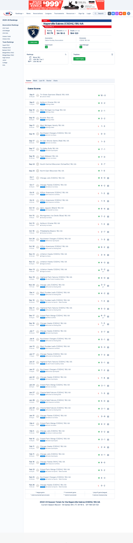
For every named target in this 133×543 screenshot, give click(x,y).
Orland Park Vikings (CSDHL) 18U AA (55, 316)
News (28, 13)
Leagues (48, 13)
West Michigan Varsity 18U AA (52, 125)
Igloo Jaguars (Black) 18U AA (52, 208)
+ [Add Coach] (46, 47)
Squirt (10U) (5, 45)
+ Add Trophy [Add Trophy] (79, 59)
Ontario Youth (6, 36)
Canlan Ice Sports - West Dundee (57, 302)
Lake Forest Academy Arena (55, 279)
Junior (4, 60)
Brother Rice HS (46, 118)
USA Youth (5, 28)
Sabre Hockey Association (54, 40)
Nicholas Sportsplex (53, 240)
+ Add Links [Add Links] (33, 42)
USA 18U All (37, 61)
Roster (49, 80)
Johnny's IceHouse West (54, 433)
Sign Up (81, 13)
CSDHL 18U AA (84, 40)
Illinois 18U (36, 57)
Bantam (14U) (6, 50)
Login (89, 13)
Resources (71, 13)
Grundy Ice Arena (47, 217)
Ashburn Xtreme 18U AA (50, 102)
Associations (38, 13)
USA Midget (6, 30)
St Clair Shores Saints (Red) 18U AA (54, 141)
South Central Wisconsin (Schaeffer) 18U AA (58, 164)
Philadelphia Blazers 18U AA (51, 231)
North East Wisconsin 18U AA (52, 171)
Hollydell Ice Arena (52, 210)
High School (6, 57)
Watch (42, 104)
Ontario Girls (6, 39)
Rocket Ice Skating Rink (54, 248)
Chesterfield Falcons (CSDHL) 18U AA (55, 392)
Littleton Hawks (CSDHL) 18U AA (53, 254)
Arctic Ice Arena (51, 135)
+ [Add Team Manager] (80, 47)
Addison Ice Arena (52, 187)
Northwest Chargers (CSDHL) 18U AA (55, 133)
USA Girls (5, 33)
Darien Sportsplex (52, 150)
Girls (3, 65)
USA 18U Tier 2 (38, 59)
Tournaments (59, 13)
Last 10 (41, 80)
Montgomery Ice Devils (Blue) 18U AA (55, 216)
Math (35, 80)
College (4, 62)
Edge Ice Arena (46, 256)
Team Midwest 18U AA (49, 156)
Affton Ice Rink (51, 317)
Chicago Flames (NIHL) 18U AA (52, 462)
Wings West (50, 104)
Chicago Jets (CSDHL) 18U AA (52, 178)
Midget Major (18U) (8, 55)
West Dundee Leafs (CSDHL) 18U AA (55, 292)
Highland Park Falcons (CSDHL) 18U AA (56, 277)
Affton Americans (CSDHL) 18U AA (54, 192)
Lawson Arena (46, 96)
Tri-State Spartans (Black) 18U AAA (54, 95)
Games (28, 80)
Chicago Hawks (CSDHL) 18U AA (53, 323)
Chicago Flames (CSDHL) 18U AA (53, 185)
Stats (56, 80)
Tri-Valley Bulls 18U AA (49, 148)
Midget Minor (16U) (8, 52)
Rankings (20, 13)
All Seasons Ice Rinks (53, 194)
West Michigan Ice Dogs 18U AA (53, 110)
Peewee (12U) (6, 47)
